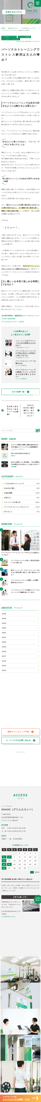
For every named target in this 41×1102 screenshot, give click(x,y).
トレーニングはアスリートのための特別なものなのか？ (26, 343)
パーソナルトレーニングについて (11, 39)
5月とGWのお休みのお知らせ (20, 453)
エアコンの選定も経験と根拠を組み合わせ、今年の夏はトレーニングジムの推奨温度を (25, 446)
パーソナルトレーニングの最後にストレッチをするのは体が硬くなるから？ (26, 373)
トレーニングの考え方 (24, 36)
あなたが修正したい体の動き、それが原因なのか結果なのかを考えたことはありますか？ (25, 463)
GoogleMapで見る (8, 916)
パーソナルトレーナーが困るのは (26, 362)
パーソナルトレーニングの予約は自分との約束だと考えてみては (26, 353)
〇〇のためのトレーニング (9, 36)
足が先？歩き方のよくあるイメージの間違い (12, 410)
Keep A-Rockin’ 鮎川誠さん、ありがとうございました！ (28, 410)
